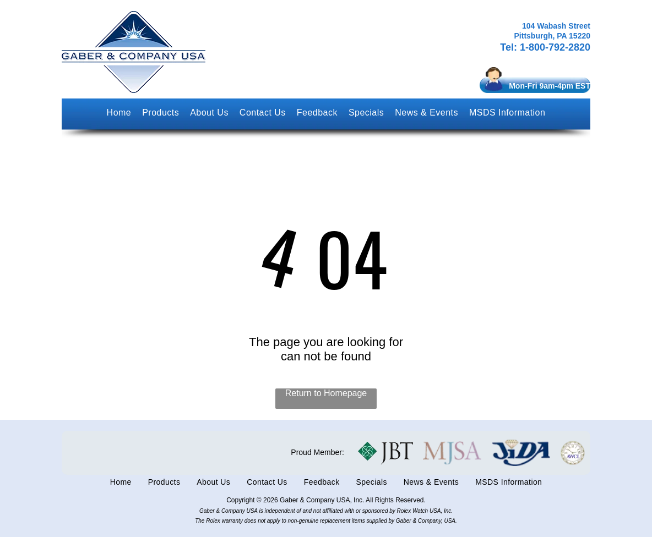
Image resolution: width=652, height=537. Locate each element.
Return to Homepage (326, 393)
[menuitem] (119, 113)
